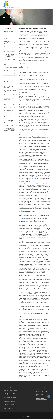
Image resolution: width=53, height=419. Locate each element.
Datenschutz (26, 416)
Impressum (22, 385)
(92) (32, 178)
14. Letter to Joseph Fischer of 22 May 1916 (10, 87)
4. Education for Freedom (9, 51)
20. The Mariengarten (8, 110)
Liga (37, 393)
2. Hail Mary (6, 46)
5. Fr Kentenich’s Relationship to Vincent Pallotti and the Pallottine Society (10, 55)
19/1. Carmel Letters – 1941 (9, 104)
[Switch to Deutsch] (6, 31)
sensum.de (34, 414)
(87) (49, 129)
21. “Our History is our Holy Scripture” (9, 113)
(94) (25, 218)
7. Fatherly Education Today (10, 62)
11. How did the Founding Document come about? (9, 73)
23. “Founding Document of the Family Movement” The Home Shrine (10, 121)
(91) (33, 156)
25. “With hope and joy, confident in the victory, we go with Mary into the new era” (10, 129)
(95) (28, 265)
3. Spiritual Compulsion (9, 49)
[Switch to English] (11, 31)
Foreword (6, 38)
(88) (20, 139)
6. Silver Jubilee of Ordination (10, 59)
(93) (49, 210)
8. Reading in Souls (8, 64)
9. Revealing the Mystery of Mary (10, 67)
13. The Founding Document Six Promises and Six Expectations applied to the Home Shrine (10, 83)
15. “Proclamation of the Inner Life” (10, 91)
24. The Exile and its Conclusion (10, 125)
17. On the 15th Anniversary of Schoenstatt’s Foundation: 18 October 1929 (10, 98)
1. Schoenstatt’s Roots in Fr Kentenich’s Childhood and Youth (9, 42)
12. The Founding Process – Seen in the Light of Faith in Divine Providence (9, 78)
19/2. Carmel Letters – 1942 (9, 107)
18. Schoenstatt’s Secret (9, 102)
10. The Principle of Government (10, 70)
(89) (23, 140)
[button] (48, 396)
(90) (20, 146)
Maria (36, 319)
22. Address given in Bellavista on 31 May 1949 (10, 117)
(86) (25, 66)
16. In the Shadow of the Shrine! (10, 94)
